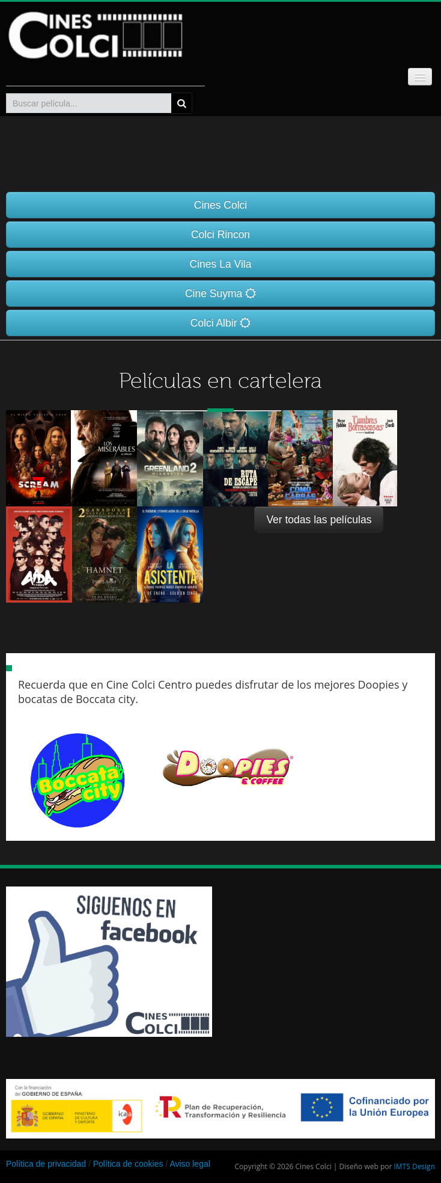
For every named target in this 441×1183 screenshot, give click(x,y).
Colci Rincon (220, 235)
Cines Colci (221, 205)
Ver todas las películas (318, 520)
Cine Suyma (220, 293)
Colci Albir (220, 323)
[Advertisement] (96, 1159)
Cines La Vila (221, 264)
